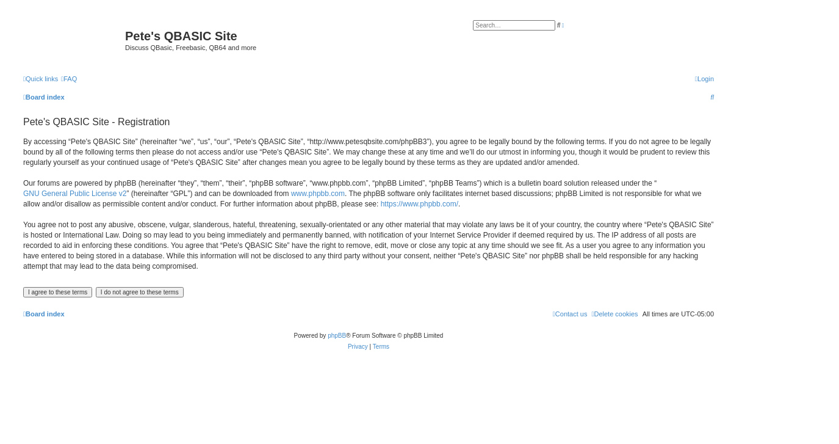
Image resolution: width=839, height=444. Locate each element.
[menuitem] (69, 78)
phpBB (337, 335)
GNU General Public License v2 (74, 193)
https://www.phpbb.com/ (419, 204)
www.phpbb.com (318, 193)
